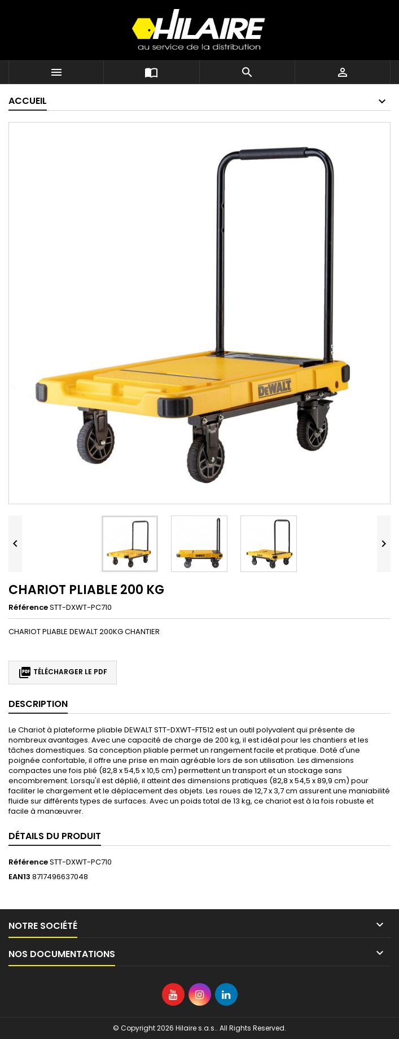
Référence (28, 608)
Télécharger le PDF (62, 672)
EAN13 (19, 877)
